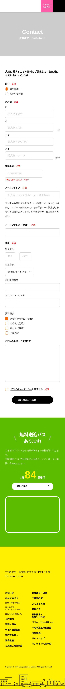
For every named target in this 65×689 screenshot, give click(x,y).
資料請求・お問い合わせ (38, 615)
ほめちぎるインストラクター (12, 608)
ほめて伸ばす (11, 598)
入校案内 (9, 619)
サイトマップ (38, 638)
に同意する (26, 389)
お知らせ (9, 593)
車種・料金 (10, 624)
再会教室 (9, 640)
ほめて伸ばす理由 (12, 603)
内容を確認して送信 (26, 399)
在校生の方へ (11, 635)
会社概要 (36, 633)
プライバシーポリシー (21, 389)
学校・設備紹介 (12, 630)
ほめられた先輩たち (13, 614)
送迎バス (36, 609)
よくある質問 (38, 604)
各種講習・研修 (39, 593)
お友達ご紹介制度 (13, 646)
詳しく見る (22, 486)
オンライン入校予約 (46, 6)
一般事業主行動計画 (41, 628)
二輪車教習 (37, 598)
